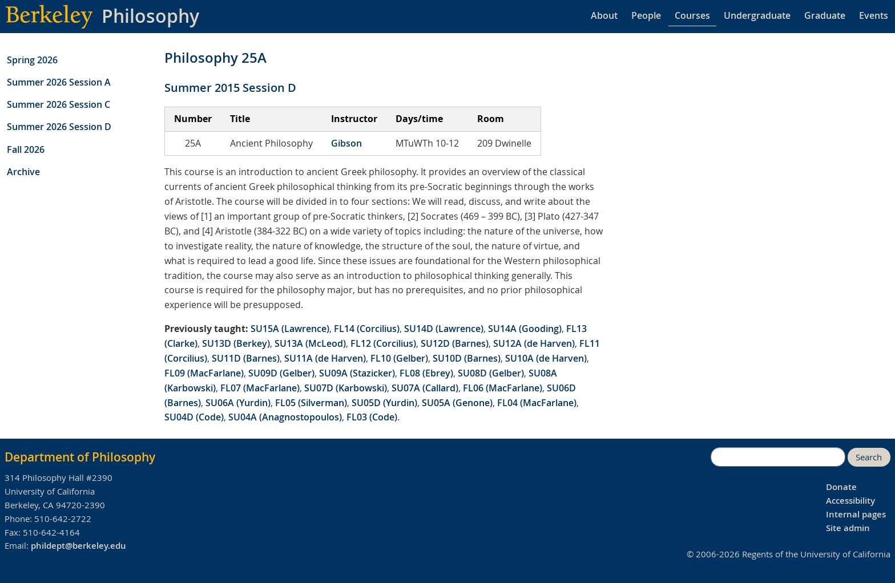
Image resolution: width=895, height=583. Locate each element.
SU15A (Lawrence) (290, 328)
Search (869, 457)
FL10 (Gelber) (399, 358)
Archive (23, 171)
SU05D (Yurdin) (384, 402)
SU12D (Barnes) (455, 343)
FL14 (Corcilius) (367, 328)
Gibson (346, 143)
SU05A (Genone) (457, 402)
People (646, 15)
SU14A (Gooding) (525, 328)
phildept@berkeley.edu (78, 545)
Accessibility (850, 500)
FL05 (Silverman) (311, 402)
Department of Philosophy (80, 457)
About (604, 15)
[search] (778, 457)
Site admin (848, 528)
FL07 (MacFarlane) (260, 388)
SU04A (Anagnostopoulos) (285, 417)
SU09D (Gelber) (281, 373)
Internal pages (856, 514)
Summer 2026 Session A (59, 82)
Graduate (824, 15)
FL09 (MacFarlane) (204, 373)
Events (873, 15)
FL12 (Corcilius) (383, 343)
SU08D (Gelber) (491, 373)
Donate (841, 486)
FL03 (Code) (371, 417)
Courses (692, 15)
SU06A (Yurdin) (238, 402)
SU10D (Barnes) (467, 358)
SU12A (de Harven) (534, 343)
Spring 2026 (32, 60)
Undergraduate (757, 15)
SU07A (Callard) (425, 388)
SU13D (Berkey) (236, 343)
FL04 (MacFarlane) (536, 402)
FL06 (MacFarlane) (502, 388)
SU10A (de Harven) (546, 358)
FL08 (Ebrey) (426, 373)
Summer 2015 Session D (230, 87)
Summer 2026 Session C (58, 104)
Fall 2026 (26, 149)
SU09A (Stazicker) (357, 373)
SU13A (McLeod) (310, 343)
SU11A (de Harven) (325, 358)
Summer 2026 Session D (59, 126)
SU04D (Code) (194, 417)
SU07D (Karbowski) (345, 388)
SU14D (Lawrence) (443, 328)
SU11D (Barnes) (246, 358)
